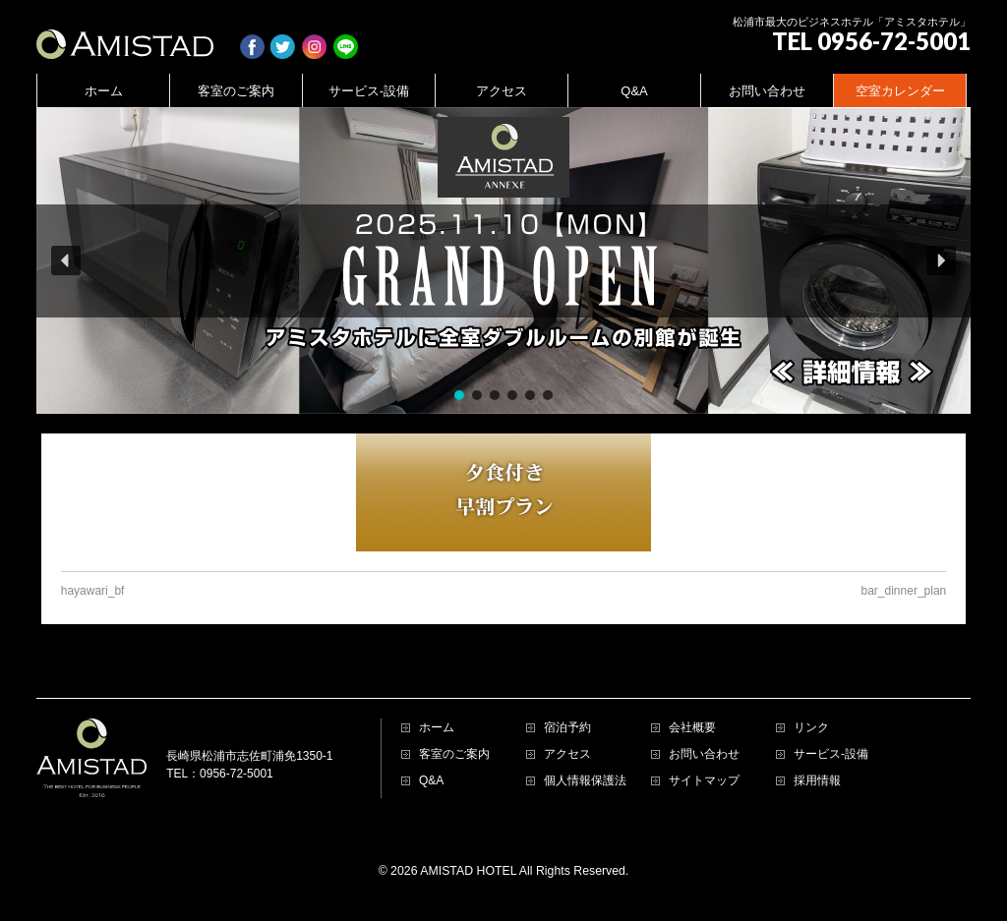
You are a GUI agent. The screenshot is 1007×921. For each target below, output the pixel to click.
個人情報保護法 (585, 781)
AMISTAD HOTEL (468, 871)
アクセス (567, 754)
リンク (811, 727)
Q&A (431, 781)
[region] (503, 260)
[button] (503, 260)
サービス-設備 (831, 754)
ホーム (436, 727)
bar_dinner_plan (904, 591)
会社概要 (692, 727)
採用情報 (817, 781)
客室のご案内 (454, 754)
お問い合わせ (704, 754)
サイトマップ (704, 781)
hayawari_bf (93, 591)
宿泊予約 (567, 727)
